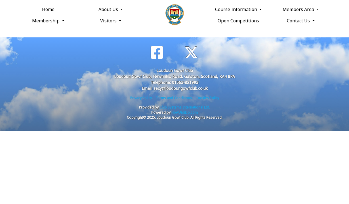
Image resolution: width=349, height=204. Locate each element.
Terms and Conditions (173, 97)
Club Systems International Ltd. (184, 107)
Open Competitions (238, 21)
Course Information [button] (236, 9)
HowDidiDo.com (184, 112)
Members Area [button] (299, 9)
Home (48, 9)
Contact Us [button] (299, 21)
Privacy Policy (141, 97)
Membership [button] (46, 21)
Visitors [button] (109, 21)
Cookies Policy (207, 97)
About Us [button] (108, 9)
